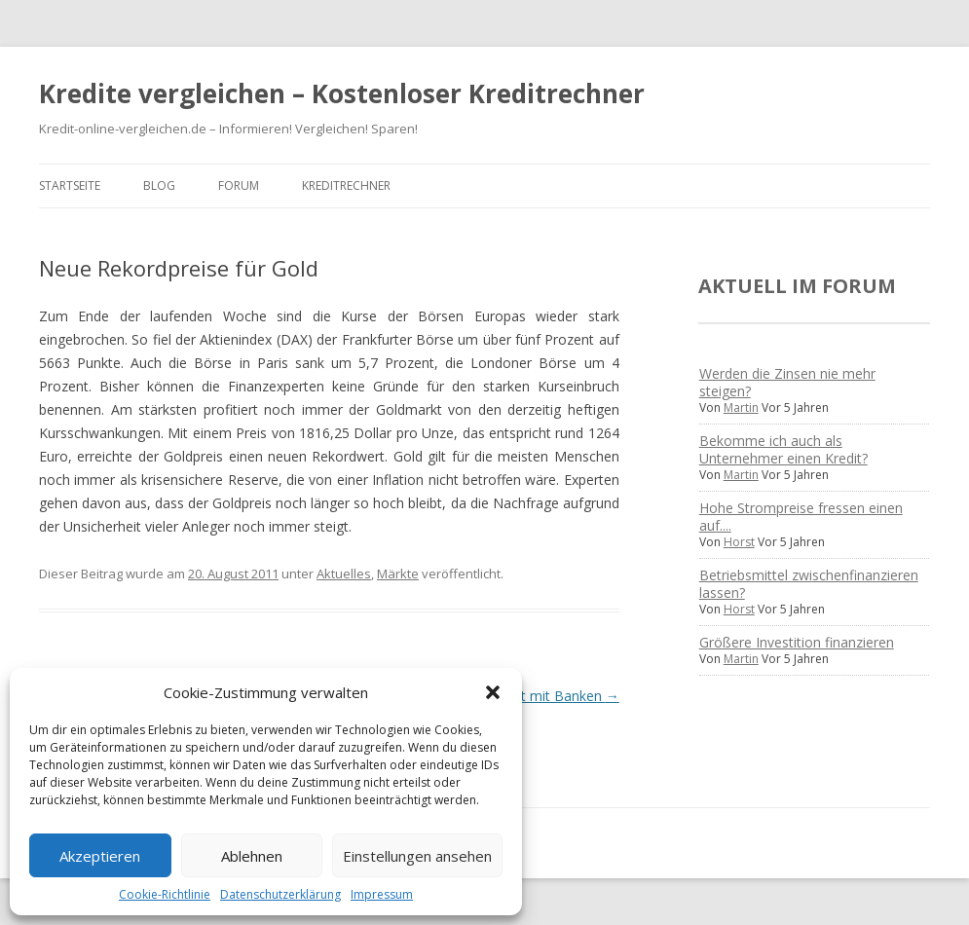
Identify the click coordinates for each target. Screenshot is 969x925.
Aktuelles (344, 573)
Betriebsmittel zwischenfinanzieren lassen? (808, 584)
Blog (159, 185)
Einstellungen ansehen (417, 856)
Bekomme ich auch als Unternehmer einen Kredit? (783, 449)
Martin (741, 407)
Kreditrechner (346, 185)
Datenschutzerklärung (280, 894)
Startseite (69, 185)
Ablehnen (251, 856)
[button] (493, 692)
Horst (739, 542)
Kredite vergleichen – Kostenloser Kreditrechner (342, 93)
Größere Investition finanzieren (796, 642)
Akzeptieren (99, 856)
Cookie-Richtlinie (164, 894)
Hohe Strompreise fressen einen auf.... (801, 517)
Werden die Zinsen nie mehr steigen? (787, 382)
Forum (238, 185)
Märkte (398, 573)
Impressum (382, 894)
